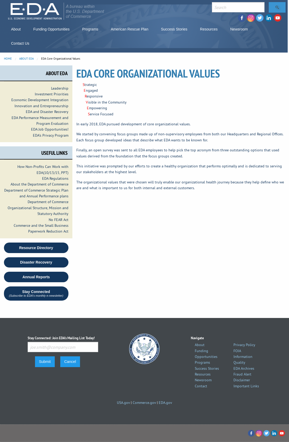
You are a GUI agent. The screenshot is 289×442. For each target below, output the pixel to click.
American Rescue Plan (129, 29)
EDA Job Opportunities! (49, 129)
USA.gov (123, 402)
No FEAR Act (58, 219)
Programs (90, 29)
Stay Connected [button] (36, 293)
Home (8, 58)
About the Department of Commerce (39, 184)
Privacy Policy (244, 344)
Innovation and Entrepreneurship (41, 106)
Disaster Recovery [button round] (36, 262)
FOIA (237, 350)
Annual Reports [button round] (36, 277)
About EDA (26, 58)
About (16, 29)
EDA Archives (243, 368)
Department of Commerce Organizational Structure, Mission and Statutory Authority (38, 207)
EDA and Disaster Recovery (47, 111)
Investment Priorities (51, 94)
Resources (209, 29)
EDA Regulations (55, 178)
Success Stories (174, 29)
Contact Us (20, 43)
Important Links (246, 386)
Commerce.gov (144, 402)
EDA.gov (165, 402)
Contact (201, 386)
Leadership (59, 88)
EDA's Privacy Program (50, 135)
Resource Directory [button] (36, 248)
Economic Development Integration (39, 99)
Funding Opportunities (51, 29)
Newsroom (239, 29)
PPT (64, 172)
